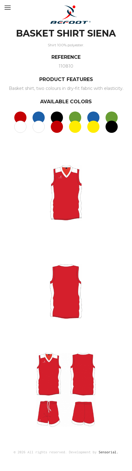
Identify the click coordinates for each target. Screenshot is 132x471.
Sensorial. (108, 452)
